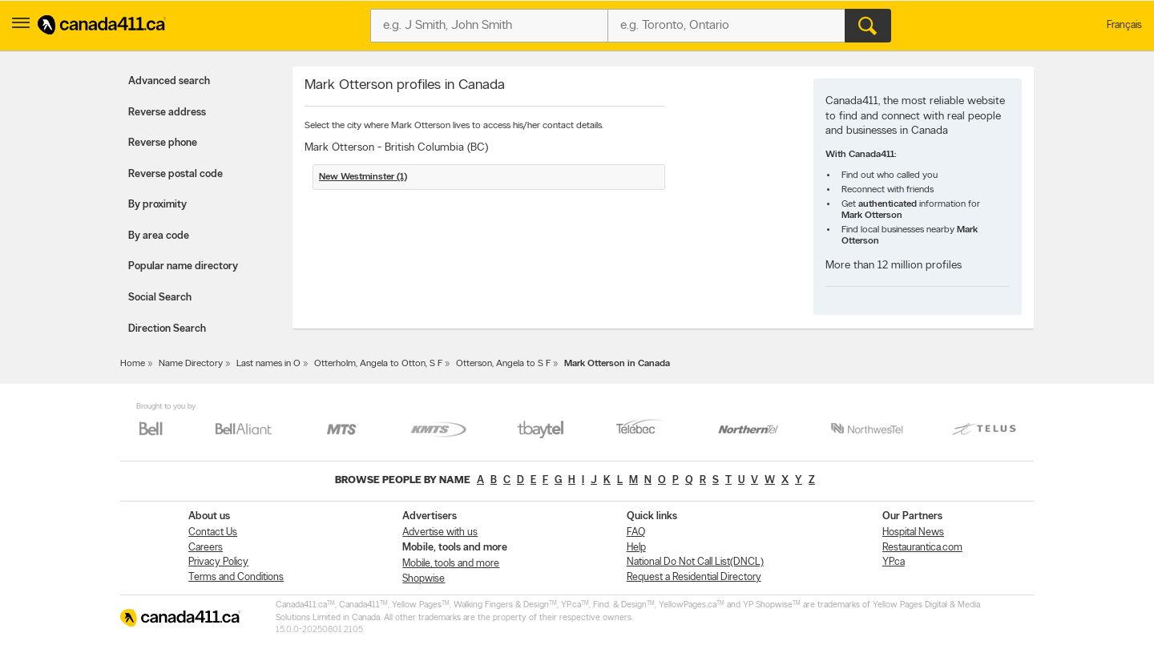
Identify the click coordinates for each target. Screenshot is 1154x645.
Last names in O (268, 364)
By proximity (157, 205)
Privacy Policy (218, 562)
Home (132, 364)
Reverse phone (162, 143)
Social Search (160, 297)
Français (1124, 25)
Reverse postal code (175, 174)
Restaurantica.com (922, 547)
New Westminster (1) (363, 177)
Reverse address (167, 112)
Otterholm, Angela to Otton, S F (378, 364)
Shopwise (423, 579)
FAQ (636, 532)
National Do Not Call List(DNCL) (695, 562)
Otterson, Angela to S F (503, 364)
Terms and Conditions (236, 577)
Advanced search (169, 81)
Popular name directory (183, 266)
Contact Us (212, 532)
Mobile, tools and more (450, 563)
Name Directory (191, 364)
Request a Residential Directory (694, 577)
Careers (205, 547)
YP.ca (893, 562)
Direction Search (167, 329)
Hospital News (913, 532)
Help (636, 547)
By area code (158, 236)
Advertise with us (440, 532)
